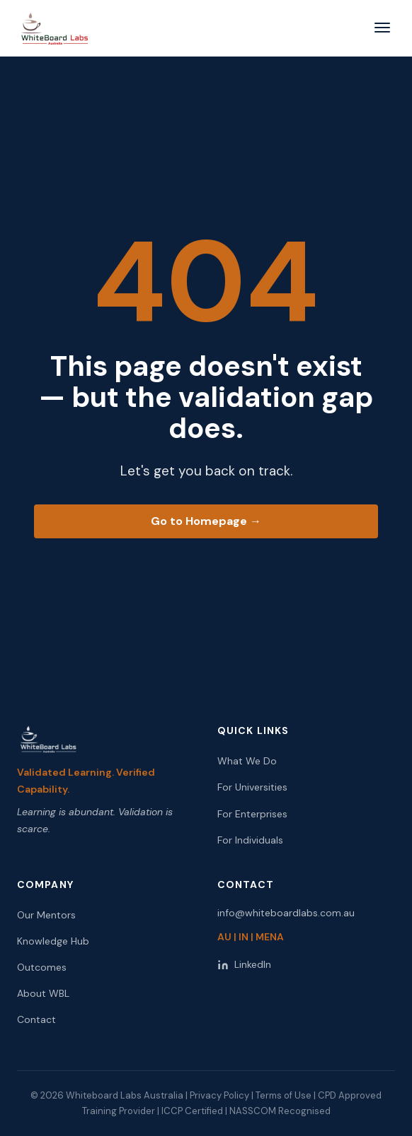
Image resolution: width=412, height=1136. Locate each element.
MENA (270, 936)
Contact (36, 1019)
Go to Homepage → (206, 521)
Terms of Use (283, 1095)
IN (243, 936)
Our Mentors (46, 915)
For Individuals (250, 840)
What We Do (247, 761)
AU (224, 936)
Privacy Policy (219, 1095)
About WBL (43, 993)
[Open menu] (382, 28)
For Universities (252, 787)
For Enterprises (252, 813)
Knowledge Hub (53, 941)
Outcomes (42, 967)
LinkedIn (244, 964)
